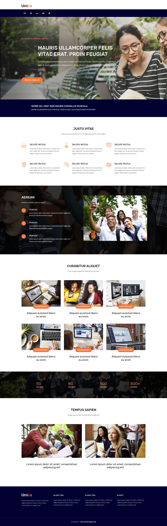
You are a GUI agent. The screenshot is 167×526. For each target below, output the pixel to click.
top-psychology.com (88, 522)
